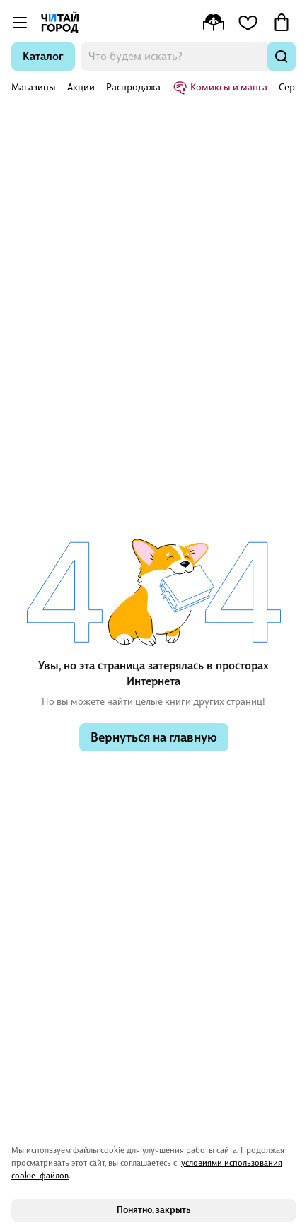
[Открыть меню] (19, 22)
